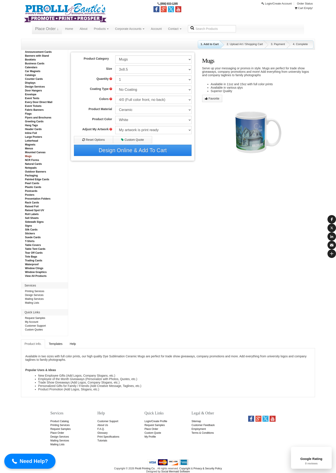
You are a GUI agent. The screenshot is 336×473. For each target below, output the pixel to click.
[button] (331, 219)
